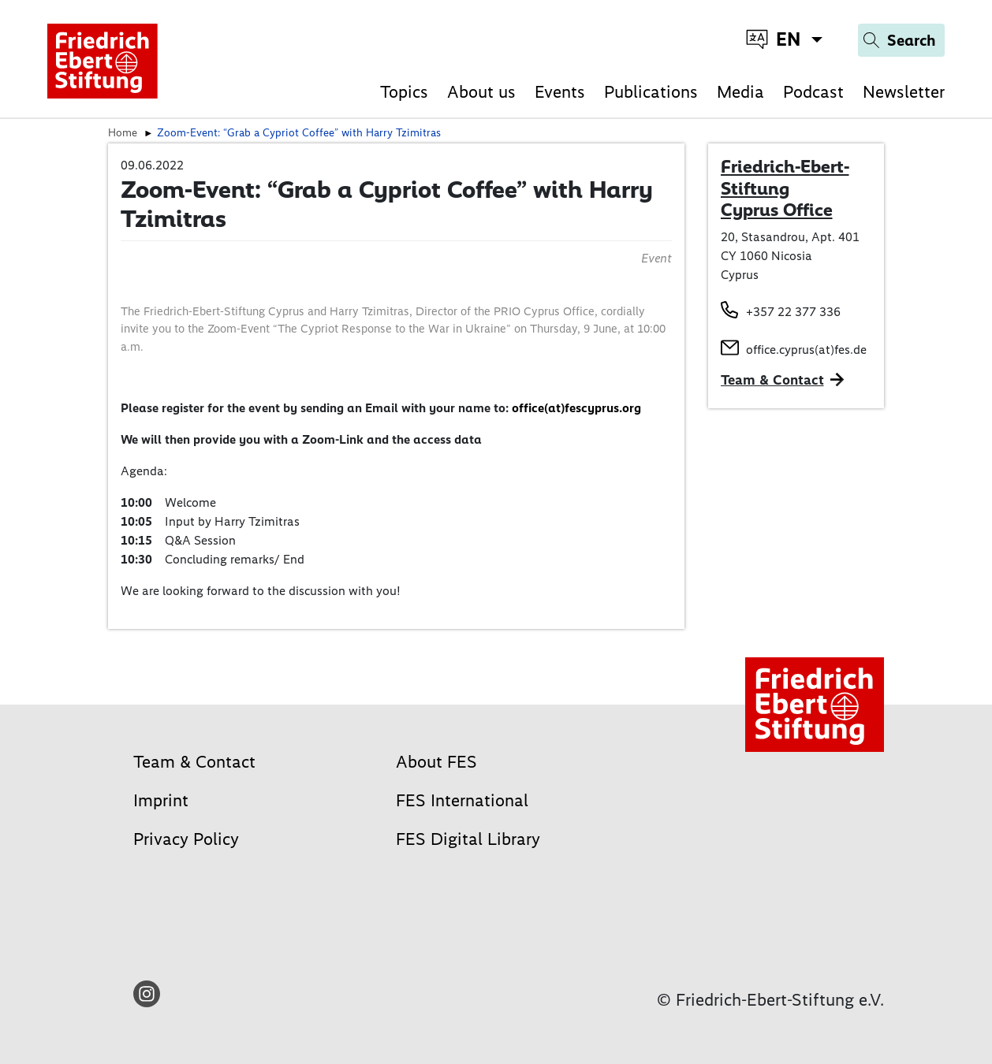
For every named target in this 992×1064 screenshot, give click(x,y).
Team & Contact (772, 380)
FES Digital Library (468, 839)
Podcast (813, 91)
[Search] (901, 40)
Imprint (160, 800)
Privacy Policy (186, 839)
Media (740, 91)
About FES (436, 761)
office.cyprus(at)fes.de (806, 349)
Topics (404, 91)
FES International (462, 800)
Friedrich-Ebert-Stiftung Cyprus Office (785, 188)
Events (560, 91)
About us (481, 91)
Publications (651, 91)
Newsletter (904, 91)
